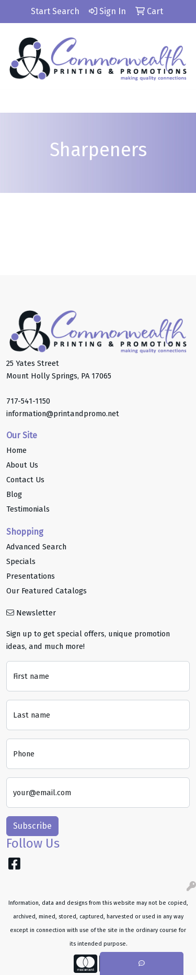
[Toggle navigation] (16, 101)
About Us (22, 465)
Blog (14, 494)
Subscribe (32, 826)
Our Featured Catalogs (46, 590)
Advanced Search (36, 546)
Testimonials (28, 509)
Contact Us (25, 479)
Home (16, 450)
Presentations (30, 576)
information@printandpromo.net (62, 413)
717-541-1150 (28, 401)
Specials (21, 561)
